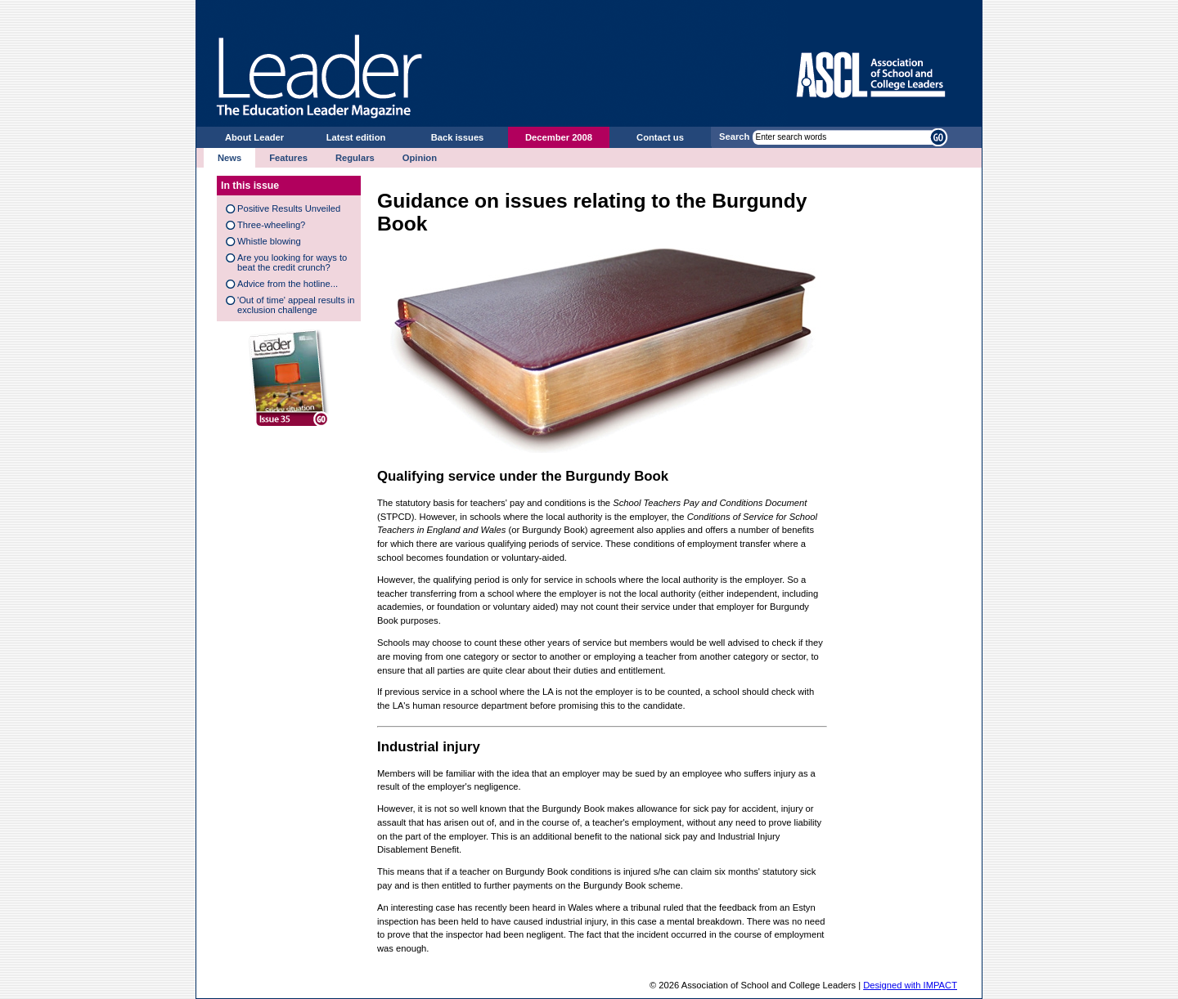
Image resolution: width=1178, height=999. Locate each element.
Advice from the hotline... (287, 284)
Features (288, 158)
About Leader (254, 137)
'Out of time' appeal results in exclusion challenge (296, 305)
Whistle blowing (269, 241)
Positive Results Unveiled (288, 208)
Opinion (419, 158)
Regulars (355, 158)
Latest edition (356, 137)
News (229, 158)
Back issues (457, 137)
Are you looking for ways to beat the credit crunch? (292, 262)
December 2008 (558, 137)
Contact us (660, 137)
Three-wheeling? (271, 225)
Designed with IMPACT (910, 985)
